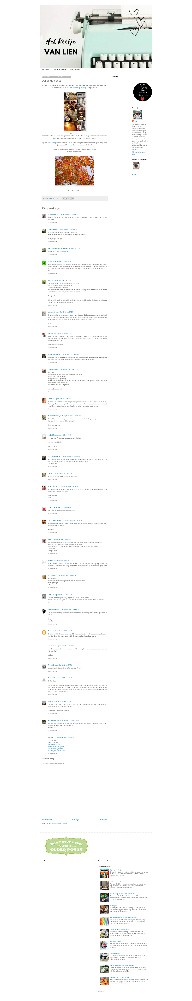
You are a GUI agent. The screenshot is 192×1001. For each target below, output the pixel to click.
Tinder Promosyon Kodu (55, 749)
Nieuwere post (47, 820)
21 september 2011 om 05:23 (63, 333)
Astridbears (52, 575)
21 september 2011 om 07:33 (71, 416)
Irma (49, 507)
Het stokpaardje (53, 720)
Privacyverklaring (75, 69)
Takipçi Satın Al (53, 742)
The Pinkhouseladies (55, 520)
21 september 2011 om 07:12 (62, 399)
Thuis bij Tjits (52, 229)
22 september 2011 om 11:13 (62, 678)
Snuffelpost (113, 906)
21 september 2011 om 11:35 (61, 539)
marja (50, 435)
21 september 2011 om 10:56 (72, 520)
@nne (50, 665)
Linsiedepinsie (53, 369)
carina (50, 399)
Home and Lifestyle (54, 416)
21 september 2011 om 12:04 (63, 560)
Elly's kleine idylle (54, 456)
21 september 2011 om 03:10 (70, 248)
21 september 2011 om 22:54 (64, 631)
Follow (134, 174)
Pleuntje (50, 560)
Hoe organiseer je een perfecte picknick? (123, 965)
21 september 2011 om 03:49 (61, 280)
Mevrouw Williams (54, 248)
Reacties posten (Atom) (59, 823)
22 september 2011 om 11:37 (61, 701)
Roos (49, 280)
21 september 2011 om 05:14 (63, 312)
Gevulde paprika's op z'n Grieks (120, 977)
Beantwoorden (52, 222)
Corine (50, 678)
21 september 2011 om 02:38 (67, 229)
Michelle (50, 333)
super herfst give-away (78, 88)
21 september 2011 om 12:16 (62, 595)
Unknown (51, 631)
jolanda (50, 312)
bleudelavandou (53, 610)
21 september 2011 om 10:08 (68, 486)
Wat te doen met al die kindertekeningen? (123, 918)
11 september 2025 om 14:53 (64, 737)
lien (136, 121)
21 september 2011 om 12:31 (69, 610)
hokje (49, 701)
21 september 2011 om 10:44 (61, 507)
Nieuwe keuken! (115, 953)
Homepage (75, 820)
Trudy (50, 261)
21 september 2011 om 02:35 (68, 214)
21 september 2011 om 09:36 (62, 473)
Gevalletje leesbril (115, 941)
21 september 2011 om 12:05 (66, 575)
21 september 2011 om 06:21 (70, 354)
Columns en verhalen (59, 69)
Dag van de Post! (115, 870)
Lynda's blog (51, 143)
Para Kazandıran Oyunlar (56, 747)
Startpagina (45, 69)
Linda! (50, 595)
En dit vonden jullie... (116, 882)
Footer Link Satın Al (54, 744)
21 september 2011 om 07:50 (70, 456)
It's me (50, 473)
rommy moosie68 (54, 354)
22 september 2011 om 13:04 (69, 720)
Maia (49, 539)
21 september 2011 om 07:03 (68, 369)
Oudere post (103, 820)
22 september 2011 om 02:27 (64, 646)
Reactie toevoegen (48, 759)
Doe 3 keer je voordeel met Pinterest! (122, 894)
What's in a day (53, 486)
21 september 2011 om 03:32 (62, 261)
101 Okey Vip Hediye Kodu (56, 751)
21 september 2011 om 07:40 (62, 435)
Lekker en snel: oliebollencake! (120, 930)
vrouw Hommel (53, 214)
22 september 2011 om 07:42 (62, 665)
